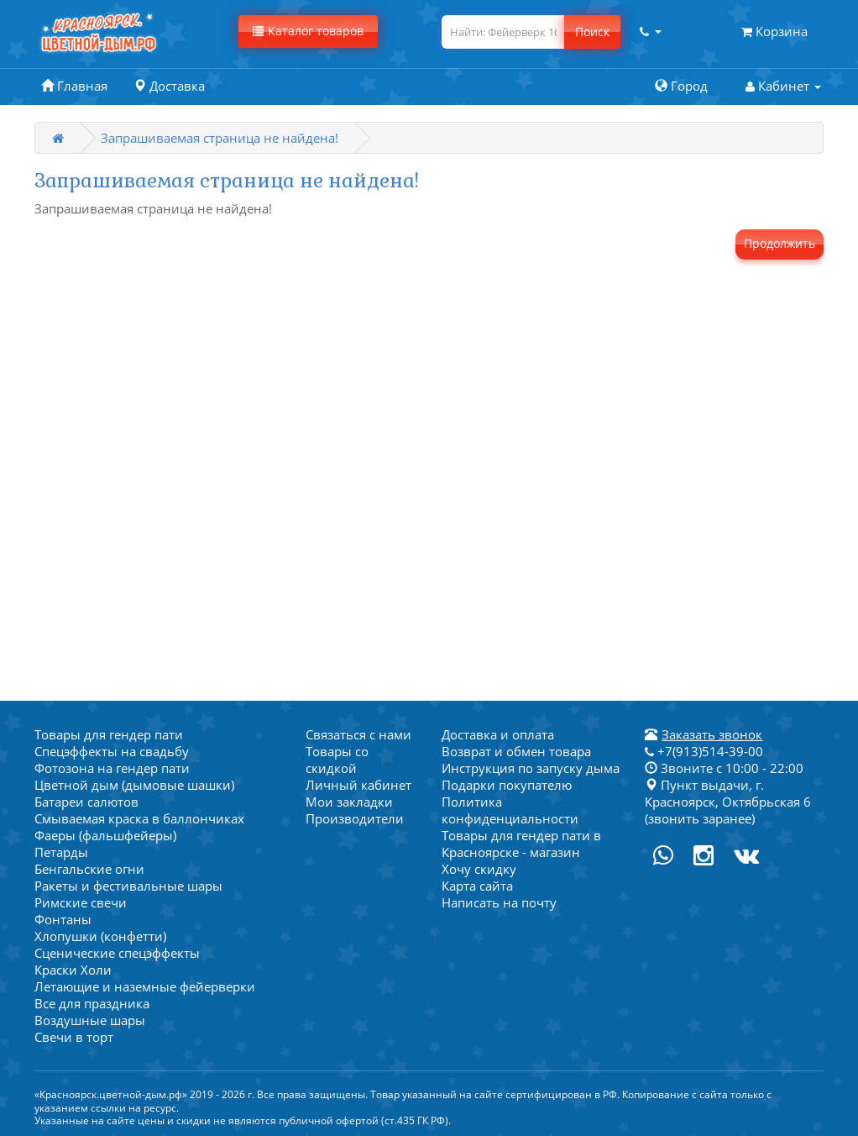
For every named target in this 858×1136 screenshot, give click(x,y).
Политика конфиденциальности (510, 810)
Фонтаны (63, 919)
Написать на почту (499, 902)
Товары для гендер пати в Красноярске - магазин (521, 843)
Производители (355, 818)
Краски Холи (73, 969)
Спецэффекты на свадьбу (111, 751)
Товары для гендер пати (108, 734)
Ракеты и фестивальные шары (128, 885)
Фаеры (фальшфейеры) (105, 835)
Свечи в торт (73, 1036)
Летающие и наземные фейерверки (144, 986)
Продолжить (779, 243)
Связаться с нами (358, 734)
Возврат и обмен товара (516, 751)
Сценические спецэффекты (117, 952)
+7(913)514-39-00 (704, 751)
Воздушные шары (89, 1020)
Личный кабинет (358, 784)
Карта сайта (477, 885)
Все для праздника (91, 1003)
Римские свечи (80, 902)
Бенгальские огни (89, 868)
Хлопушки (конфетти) (100, 936)
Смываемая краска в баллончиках (139, 818)
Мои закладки (349, 801)
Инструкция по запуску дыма (531, 768)
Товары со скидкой (337, 759)
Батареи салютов (86, 801)
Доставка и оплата (498, 734)
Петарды (61, 852)
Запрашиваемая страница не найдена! (219, 137)
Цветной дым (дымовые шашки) (134, 784)
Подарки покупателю (507, 784)
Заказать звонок (712, 734)
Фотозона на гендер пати (112, 768)
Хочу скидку (479, 868)
